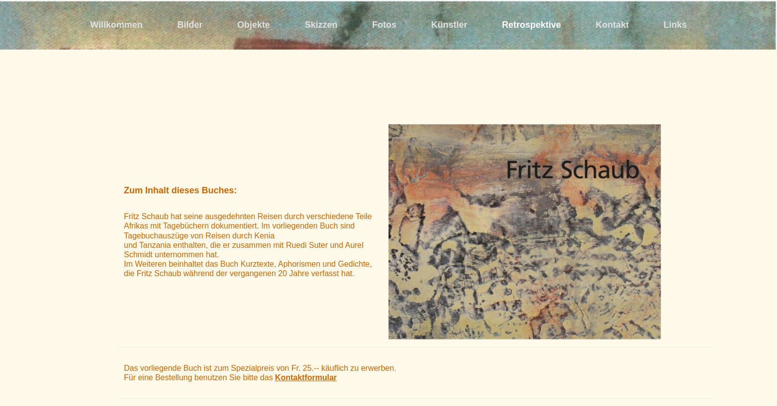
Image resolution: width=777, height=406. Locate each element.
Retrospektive (531, 25)
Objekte (253, 25)
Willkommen (116, 25)
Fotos (384, 25)
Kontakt (612, 25)
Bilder (190, 25)
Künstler (449, 25)
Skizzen (321, 25)
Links (675, 25)
